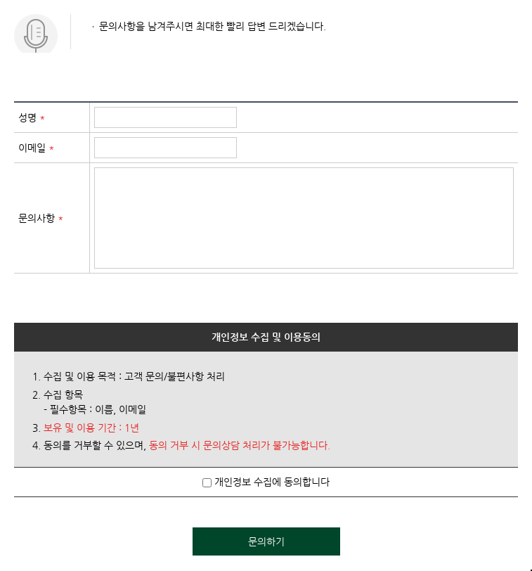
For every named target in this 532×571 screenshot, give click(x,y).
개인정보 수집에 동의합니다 (266, 481)
